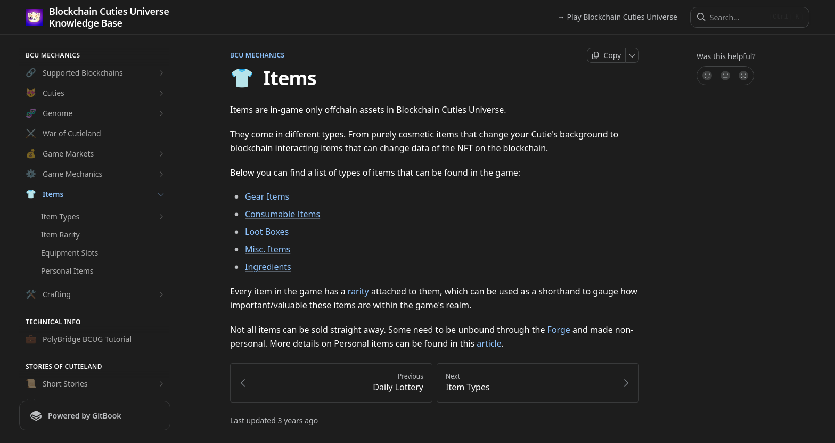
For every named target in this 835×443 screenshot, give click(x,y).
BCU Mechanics (257, 55)
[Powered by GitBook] (94, 415)
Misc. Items (267, 249)
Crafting (96, 294)
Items (96, 194)
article (489, 343)
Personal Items (67, 271)
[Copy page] (606, 55)
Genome (96, 113)
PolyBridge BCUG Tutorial (79, 339)
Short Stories (96, 384)
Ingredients (268, 267)
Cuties (96, 93)
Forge (558, 329)
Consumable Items (282, 214)
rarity (358, 291)
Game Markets (96, 153)
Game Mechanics (96, 174)
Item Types (103, 216)
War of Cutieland (63, 133)
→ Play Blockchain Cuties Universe (617, 17)
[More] (632, 55)
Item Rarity (60, 234)
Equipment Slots (69, 253)
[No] (744, 76)
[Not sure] (725, 76)
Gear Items (267, 196)
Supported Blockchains (96, 73)
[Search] (738, 17)
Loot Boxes (267, 231)
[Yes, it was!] (706, 76)
